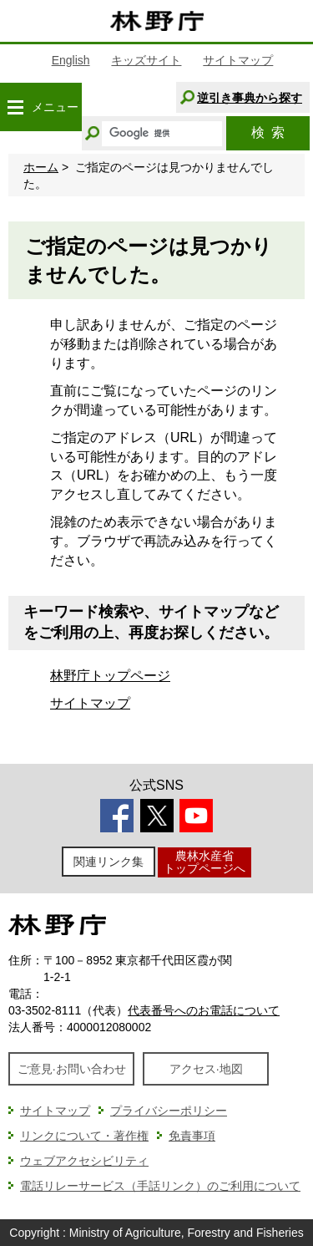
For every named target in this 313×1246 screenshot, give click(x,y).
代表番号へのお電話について (204, 1010)
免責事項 (192, 1135)
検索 (268, 132)
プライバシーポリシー (168, 1110)
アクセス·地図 (206, 1069)
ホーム (40, 167)
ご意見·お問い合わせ (72, 1069)
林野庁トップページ (110, 676)
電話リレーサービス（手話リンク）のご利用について (160, 1186)
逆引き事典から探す (249, 97)
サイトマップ (238, 60)
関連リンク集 (108, 861)
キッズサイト (146, 60)
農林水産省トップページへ (204, 862)
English (71, 60)
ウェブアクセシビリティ (84, 1160)
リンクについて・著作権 (84, 1135)
